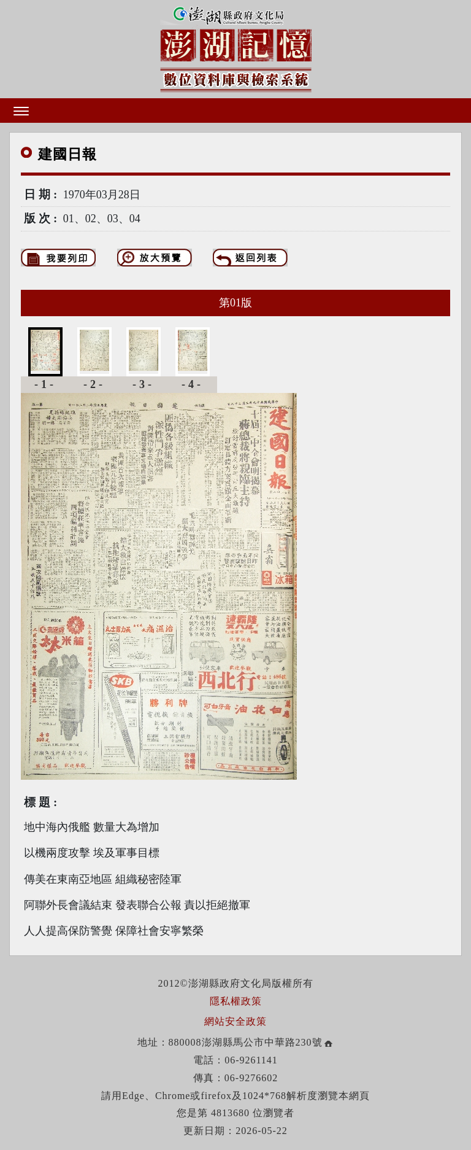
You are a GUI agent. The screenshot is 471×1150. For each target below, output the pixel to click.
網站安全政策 (235, 1021)
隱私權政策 (236, 1001)
